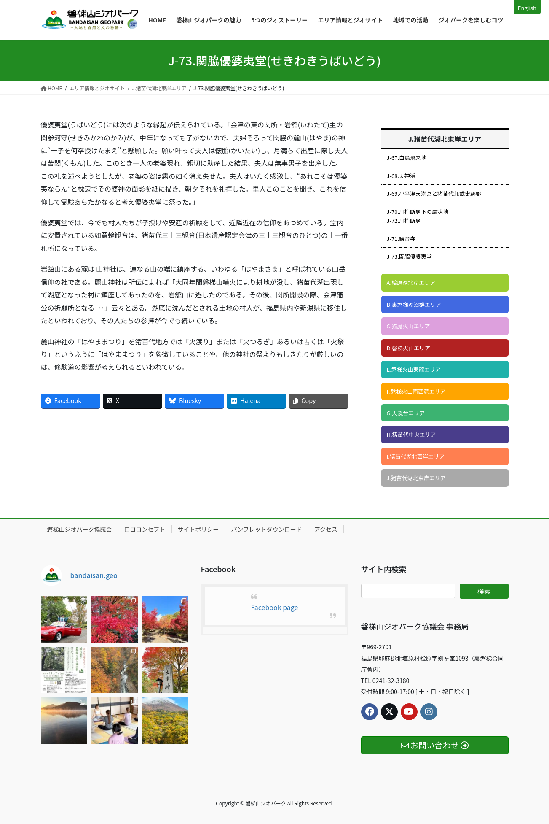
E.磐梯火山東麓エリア (414, 369)
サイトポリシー (198, 529)
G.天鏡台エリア (406, 413)
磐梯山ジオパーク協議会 (79, 529)
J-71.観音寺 (401, 239)
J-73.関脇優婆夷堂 (409, 256)
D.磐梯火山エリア (409, 348)
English (527, 8)
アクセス (325, 529)
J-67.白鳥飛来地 (407, 158)
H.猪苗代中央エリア (411, 434)
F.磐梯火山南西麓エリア (416, 391)
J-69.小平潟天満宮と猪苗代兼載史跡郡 (434, 193)
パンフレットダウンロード (266, 529)
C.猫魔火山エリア (408, 326)
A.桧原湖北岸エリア (411, 282)
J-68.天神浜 (401, 176)
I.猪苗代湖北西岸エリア (416, 456)
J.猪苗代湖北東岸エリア (416, 478)
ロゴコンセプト (145, 529)
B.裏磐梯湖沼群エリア (414, 304)
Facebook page (274, 607)
